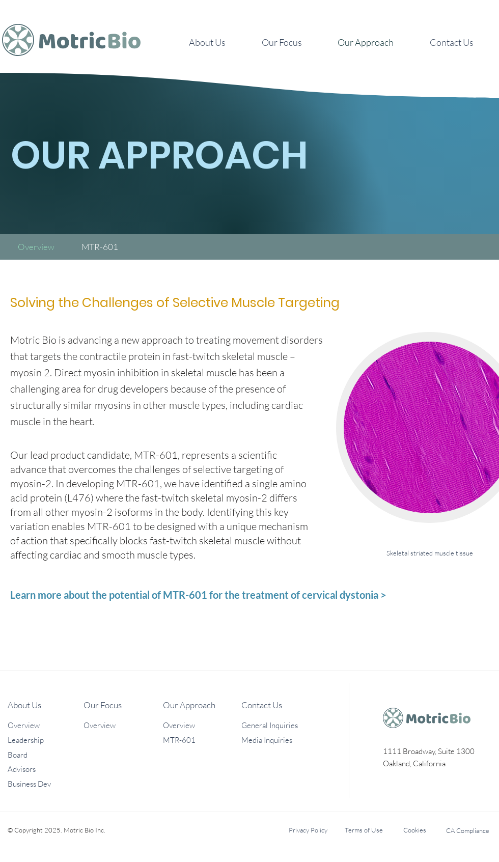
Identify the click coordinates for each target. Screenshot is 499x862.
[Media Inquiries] (277, 739)
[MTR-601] (99, 246)
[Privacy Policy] (308, 830)
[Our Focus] (120, 704)
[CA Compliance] (467, 830)
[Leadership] (44, 739)
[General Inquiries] (277, 725)
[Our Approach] (199, 704)
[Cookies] (414, 830)
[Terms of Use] (364, 830)
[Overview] (36, 246)
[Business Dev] (44, 783)
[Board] (44, 754)
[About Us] (44, 704)
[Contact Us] (277, 704)
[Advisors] (44, 768)
